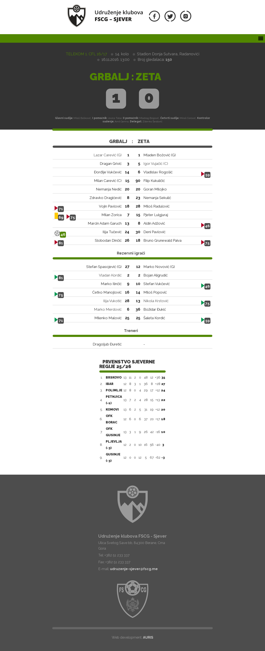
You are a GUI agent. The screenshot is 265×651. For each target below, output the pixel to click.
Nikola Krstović (155, 301)
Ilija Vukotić (112, 301)
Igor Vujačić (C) (155, 163)
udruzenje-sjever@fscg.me (134, 569)
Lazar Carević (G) (108, 155)
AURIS (148, 637)
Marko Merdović (108, 309)
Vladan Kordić (110, 275)
